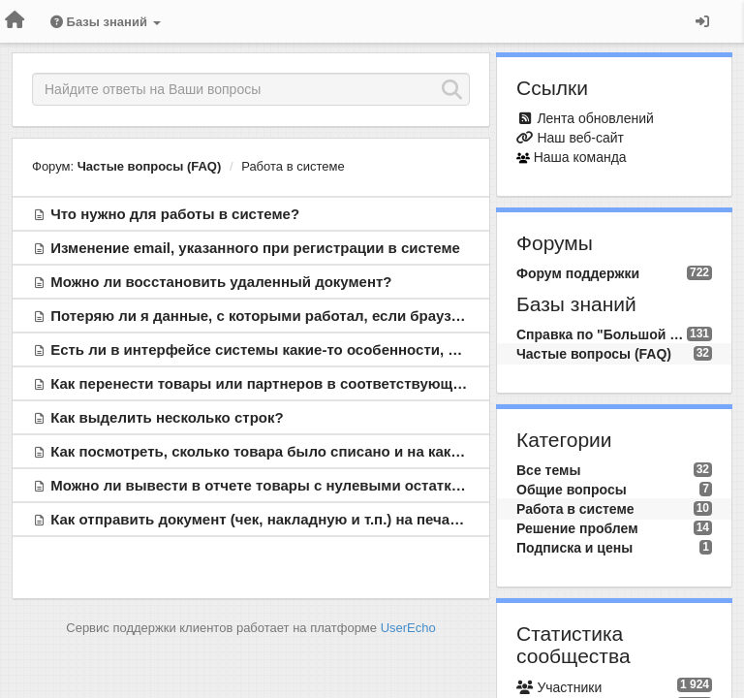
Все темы (548, 470)
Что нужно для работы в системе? (174, 214)
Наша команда (580, 157)
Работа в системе (293, 166)
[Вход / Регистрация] (702, 21)
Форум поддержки (577, 273)
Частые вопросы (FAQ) (150, 166)
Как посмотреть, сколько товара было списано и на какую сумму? (289, 451)
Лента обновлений (595, 118)
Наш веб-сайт (580, 137)
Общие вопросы (571, 489)
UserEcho (408, 627)
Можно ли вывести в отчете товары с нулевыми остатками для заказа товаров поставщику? (386, 485)
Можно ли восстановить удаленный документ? (220, 281)
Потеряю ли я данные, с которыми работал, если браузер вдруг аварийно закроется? (360, 315)
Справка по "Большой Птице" (601, 334)
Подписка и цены (574, 547)
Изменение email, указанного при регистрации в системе (255, 247)
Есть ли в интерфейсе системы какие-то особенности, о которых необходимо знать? (358, 349)
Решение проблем (577, 528)
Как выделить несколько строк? (166, 417)
